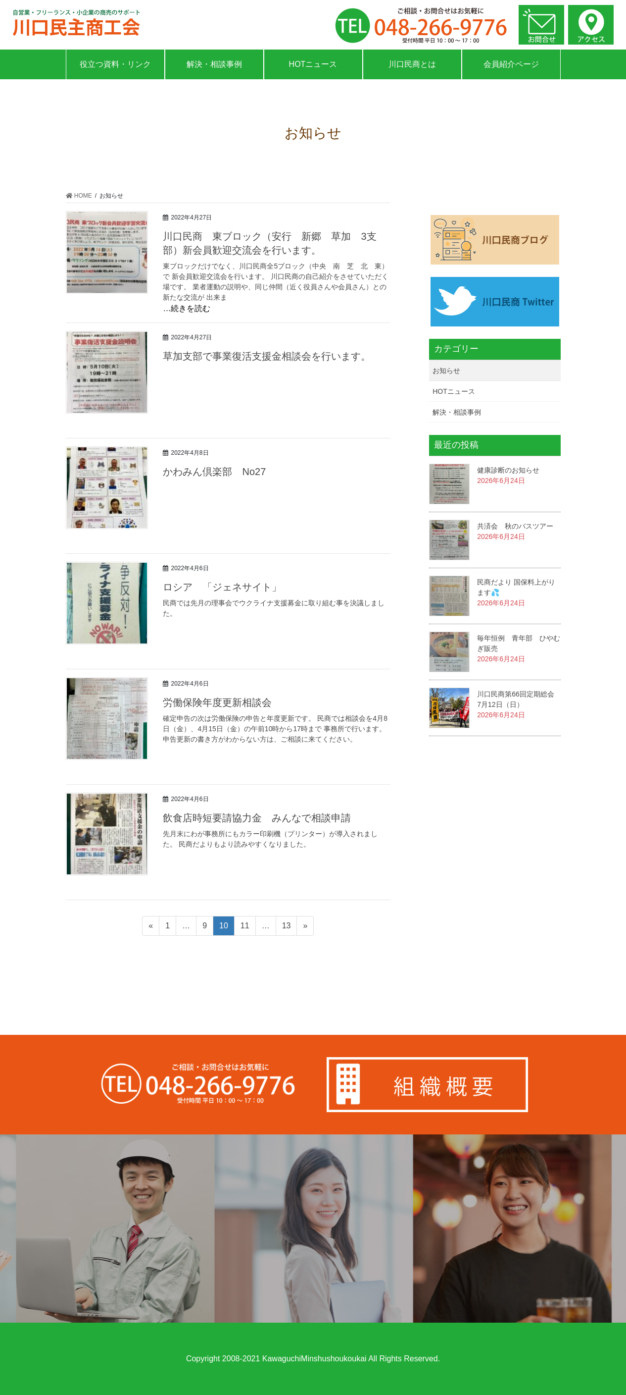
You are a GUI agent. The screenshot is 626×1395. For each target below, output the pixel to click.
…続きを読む (186, 308)
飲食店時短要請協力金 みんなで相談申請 (257, 817)
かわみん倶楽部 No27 (219, 471)
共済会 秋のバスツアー (515, 526)
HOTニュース (313, 64)
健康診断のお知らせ (508, 470)
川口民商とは (412, 64)
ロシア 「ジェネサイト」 (222, 587)
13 (286, 927)
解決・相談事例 (214, 64)
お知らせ (446, 371)
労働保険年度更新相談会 (217, 702)
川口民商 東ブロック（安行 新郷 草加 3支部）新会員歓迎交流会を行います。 (269, 243)
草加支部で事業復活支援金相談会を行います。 (267, 356)
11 (244, 927)
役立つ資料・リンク (115, 64)
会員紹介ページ (511, 64)
